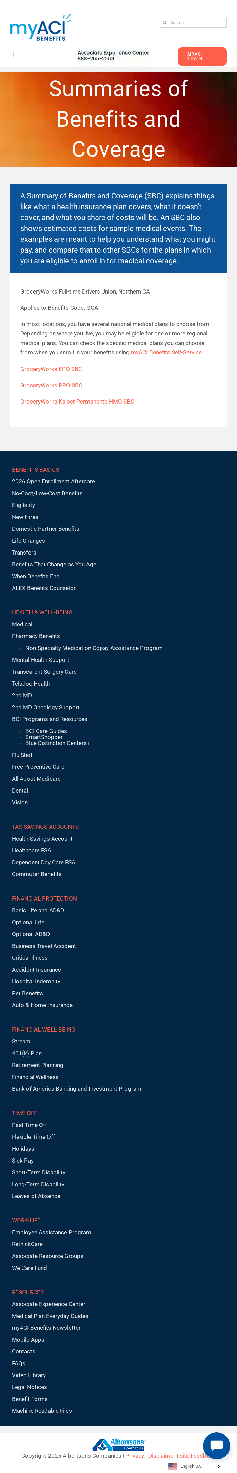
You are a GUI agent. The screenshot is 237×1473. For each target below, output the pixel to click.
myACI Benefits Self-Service (166, 352)
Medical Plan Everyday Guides (50, 1316)
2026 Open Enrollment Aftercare (53, 481)
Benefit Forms (30, 1398)
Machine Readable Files (42, 1410)
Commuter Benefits (37, 874)
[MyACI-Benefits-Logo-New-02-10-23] (40, 16)
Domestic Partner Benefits (45, 528)
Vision (20, 802)
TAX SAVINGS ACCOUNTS (45, 826)
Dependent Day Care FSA (43, 862)
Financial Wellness (35, 1077)
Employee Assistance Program (51, 1232)
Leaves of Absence (36, 1196)
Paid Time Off (29, 1125)
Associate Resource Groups (47, 1256)
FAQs (18, 1363)
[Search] (165, 23)
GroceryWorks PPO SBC (51, 385)
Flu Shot (22, 755)
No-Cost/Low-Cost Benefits (47, 493)
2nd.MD (22, 695)
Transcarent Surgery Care (44, 671)
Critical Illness (30, 957)
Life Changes (28, 540)
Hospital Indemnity (36, 981)
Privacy (134, 1455)
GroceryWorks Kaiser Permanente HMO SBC (77, 401)
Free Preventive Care (38, 766)
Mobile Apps (28, 1339)
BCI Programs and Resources (49, 719)
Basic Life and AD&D (38, 910)
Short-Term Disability (38, 1172)
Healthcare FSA (31, 850)
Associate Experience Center (48, 1304)
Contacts (23, 1351)
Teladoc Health (31, 683)
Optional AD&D (31, 934)
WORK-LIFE (26, 1220)
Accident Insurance (36, 969)
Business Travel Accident (44, 946)
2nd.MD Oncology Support (46, 707)
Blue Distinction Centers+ (57, 743)
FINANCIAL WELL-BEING (43, 1029)
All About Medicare (36, 778)
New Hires (25, 517)
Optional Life (28, 922)
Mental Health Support (41, 659)
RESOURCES (28, 1292)
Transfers (24, 552)
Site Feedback (197, 1455)
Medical (22, 624)
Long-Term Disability (38, 1184)
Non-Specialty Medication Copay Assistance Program (94, 648)
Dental (20, 790)
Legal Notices (29, 1387)
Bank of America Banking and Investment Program (76, 1088)
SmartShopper (44, 737)
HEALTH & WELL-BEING (42, 612)
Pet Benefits (27, 993)
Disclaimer (161, 1455)
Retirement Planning (37, 1065)
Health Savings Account (42, 838)
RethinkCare (27, 1244)
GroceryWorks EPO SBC (51, 369)
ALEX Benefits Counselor (44, 588)
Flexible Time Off (33, 1136)
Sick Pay (23, 1160)
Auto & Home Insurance (42, 1005)
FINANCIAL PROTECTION (44, 898)
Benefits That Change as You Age (54, 564)
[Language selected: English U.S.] (193, 1466)
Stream (21, 1041)
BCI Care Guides (46, 731)
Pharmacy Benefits (36, 636)
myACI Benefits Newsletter (46, 1327)
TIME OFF (24, 1113)
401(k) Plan (27, 1053)
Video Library (29, 1375)
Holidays (23, 1148)
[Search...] (193, 23)
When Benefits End (36, 576)
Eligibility (23, 505)
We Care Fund (29, 1267)
